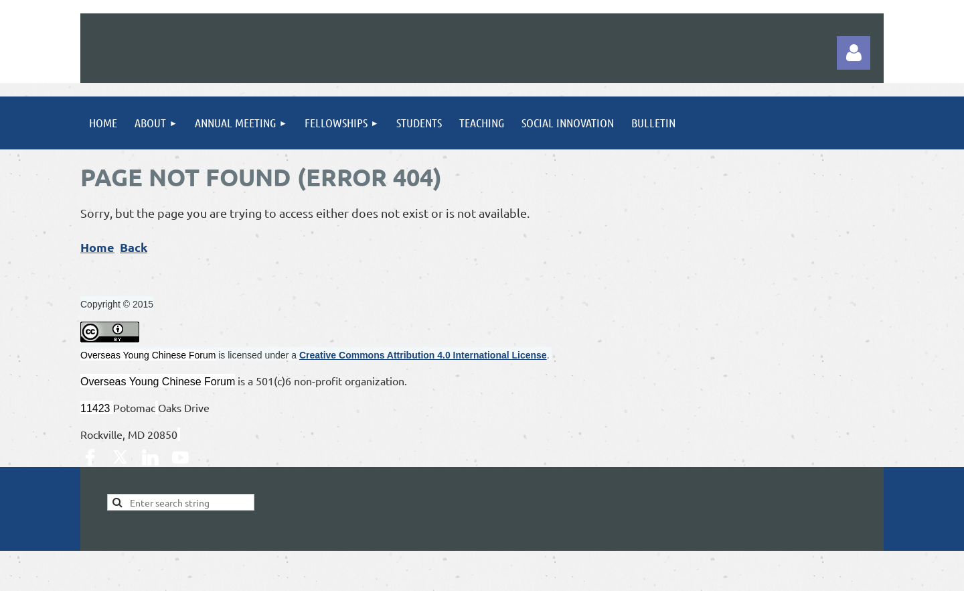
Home (97, 247)
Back (133, 247)
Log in (853, 53)
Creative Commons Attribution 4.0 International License (423, 355)
